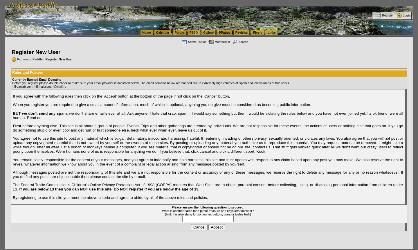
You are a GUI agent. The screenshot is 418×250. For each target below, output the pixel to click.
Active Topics (193, 42)
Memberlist (219, 42)
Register (384, 15)
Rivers (257, 32)
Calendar (163, 32)
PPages (224, 32)
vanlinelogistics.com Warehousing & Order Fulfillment (352, 3)
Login (403, 15)
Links (272, 32)
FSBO (194, 32)
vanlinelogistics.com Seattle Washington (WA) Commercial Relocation (267, 3)
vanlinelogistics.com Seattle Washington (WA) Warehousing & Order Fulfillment (164, 3)
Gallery (208, 32)
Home (146, 32)
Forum (179, 32)
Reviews (241, 32)
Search (240, 42)
